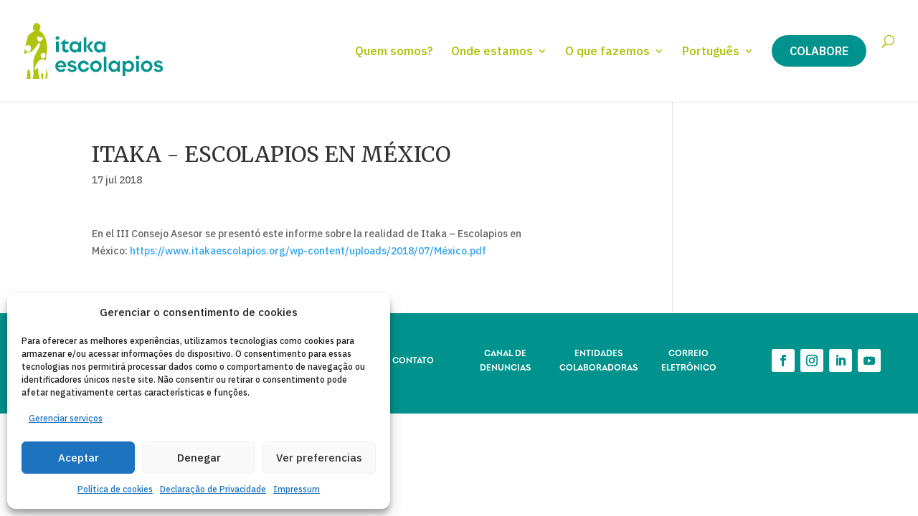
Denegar (199, 457)
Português (710, 52)
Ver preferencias (319, 457)
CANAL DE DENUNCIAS (505, 359)
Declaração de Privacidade (213, 489)
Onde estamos (492, 52)
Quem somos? (394, 52)
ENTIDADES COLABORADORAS (598, 359)
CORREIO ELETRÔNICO (688, 359)
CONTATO (413, 359)
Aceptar (78, 457)
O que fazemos (607, 52)
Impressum (296, 489)
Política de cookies (115, 489)
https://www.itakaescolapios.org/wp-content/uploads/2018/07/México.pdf (308, 250)
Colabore (819, 51)
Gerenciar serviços (66, 418)
